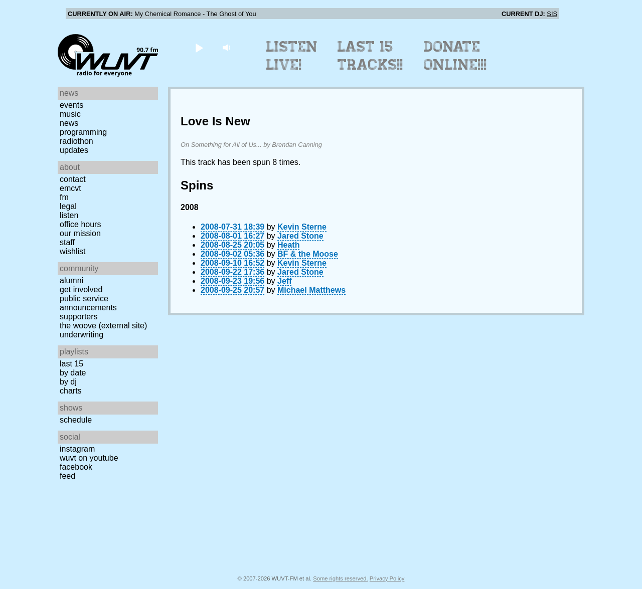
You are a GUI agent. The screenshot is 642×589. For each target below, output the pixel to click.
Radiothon (76, 141)
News (69, 123)
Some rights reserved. (340, 578)
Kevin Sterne (302, 227)
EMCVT (70, 188)
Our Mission (80, 233)
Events (71, 105)
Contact (73, 179)
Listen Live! (292, 56)
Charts (71, 390)
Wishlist (73, 251)
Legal (68, 206)
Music (70, 114)
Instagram (77, 449)
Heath (288, 245)
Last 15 (71, 363)
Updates (74, 150)
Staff (67, 242)
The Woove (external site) (103, 325)
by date (73, 372)
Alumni (71, 280)
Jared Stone (300, 236)
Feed (67, 476)
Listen (69, 215)
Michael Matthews (311, 290)
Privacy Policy (387, 578)
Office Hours (80, 224)
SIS (552, 14)
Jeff (284, 281)
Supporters (79, 316)
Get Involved (81, 289)
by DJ (68, 381)
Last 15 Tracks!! (370, 56)
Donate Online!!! (455, 56)
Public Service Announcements (88, 303)
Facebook (76, 467)
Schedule (76, 420)
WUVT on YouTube (89, 458)
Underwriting (81, 334)
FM (64, 197)
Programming (83, 132)
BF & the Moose (307, 254)
